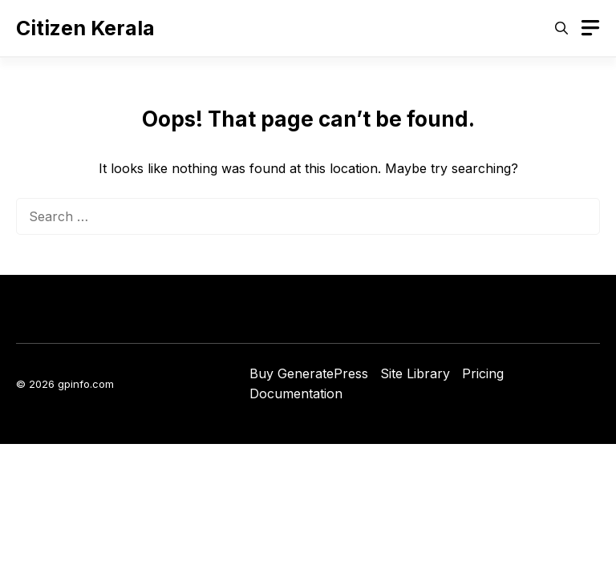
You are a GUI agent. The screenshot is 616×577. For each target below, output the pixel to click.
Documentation (295, 393)
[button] (561, 28)
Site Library (415, 373)
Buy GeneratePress (308, 373)
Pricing (483, 373)
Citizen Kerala (85, 28)
